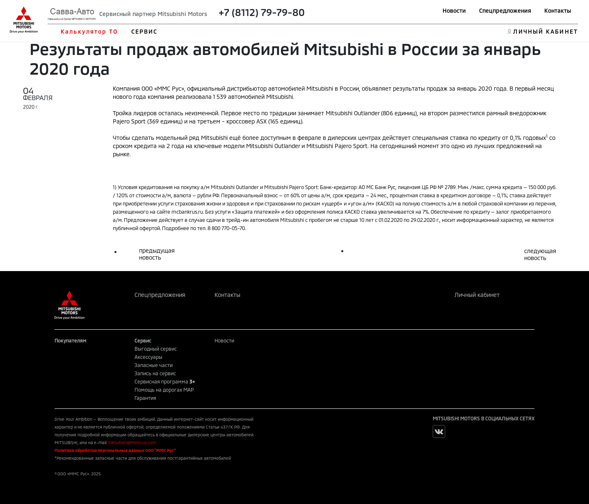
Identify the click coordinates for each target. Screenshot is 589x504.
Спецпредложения (505, 10)
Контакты (557, 10)
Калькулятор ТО (89, 31)
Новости (454, 10)
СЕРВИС (144, 31)
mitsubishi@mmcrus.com (132, 442)
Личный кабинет (477, 294)
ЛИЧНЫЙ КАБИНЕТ (545, 31)
